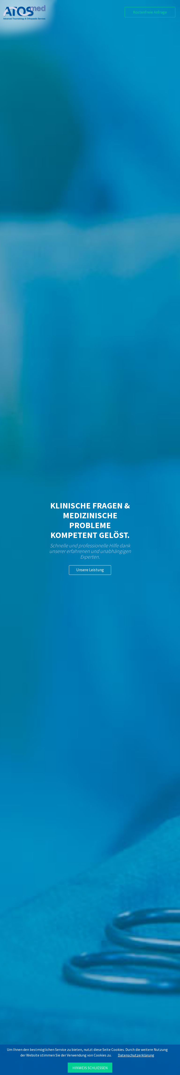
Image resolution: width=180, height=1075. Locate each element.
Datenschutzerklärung (136, 1055)
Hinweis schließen (90, 1067)
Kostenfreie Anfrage (150, 12)
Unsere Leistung (90, 569)
